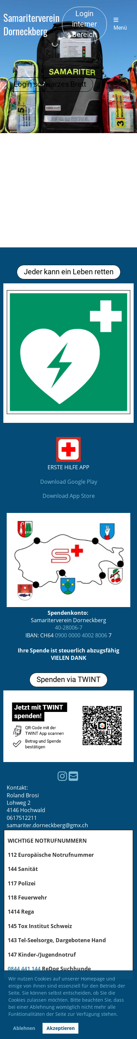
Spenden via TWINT (68, 679)
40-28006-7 (68, 627)
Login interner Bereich (84, 24)
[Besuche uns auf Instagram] (62, 776)
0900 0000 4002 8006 (81, 635)
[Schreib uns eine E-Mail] (73, 776)
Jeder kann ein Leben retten (69, 272)
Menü (120, 24)
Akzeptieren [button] (61, 1028)
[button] (120, 1015)
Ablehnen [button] (24, 1028)
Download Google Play (68, 481)
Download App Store (69, 495)
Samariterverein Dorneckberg (31, 24)
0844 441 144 (24, 968)
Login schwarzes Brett (50, 84)
